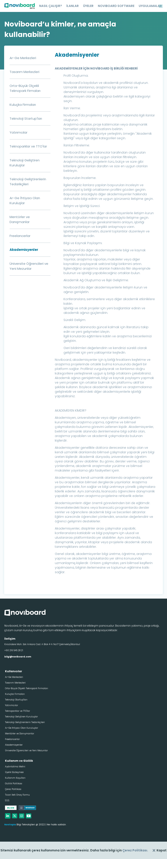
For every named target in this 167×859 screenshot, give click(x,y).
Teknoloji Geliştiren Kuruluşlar (21, 716)
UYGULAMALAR (150, 6)
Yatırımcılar (18, 132)
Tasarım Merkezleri (24, 72)
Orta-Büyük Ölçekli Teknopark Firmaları (26, 688)
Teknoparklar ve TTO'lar (28, 146)
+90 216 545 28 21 (13, 650)
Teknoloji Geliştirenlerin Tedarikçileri (25, 722)
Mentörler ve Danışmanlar (19, 733)
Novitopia (10, 824)
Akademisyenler (24, 249)
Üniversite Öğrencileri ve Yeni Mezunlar (26, 750)
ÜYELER (88, 6)
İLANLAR (72, 6)
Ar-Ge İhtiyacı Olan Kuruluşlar (21, 728)
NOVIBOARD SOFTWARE (116, 6)
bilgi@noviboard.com (17, 656)
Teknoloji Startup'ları (26, 118)
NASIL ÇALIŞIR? (50, 6)
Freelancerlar (20, 235)
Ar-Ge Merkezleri (23, 58)
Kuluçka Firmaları (23, 104)
